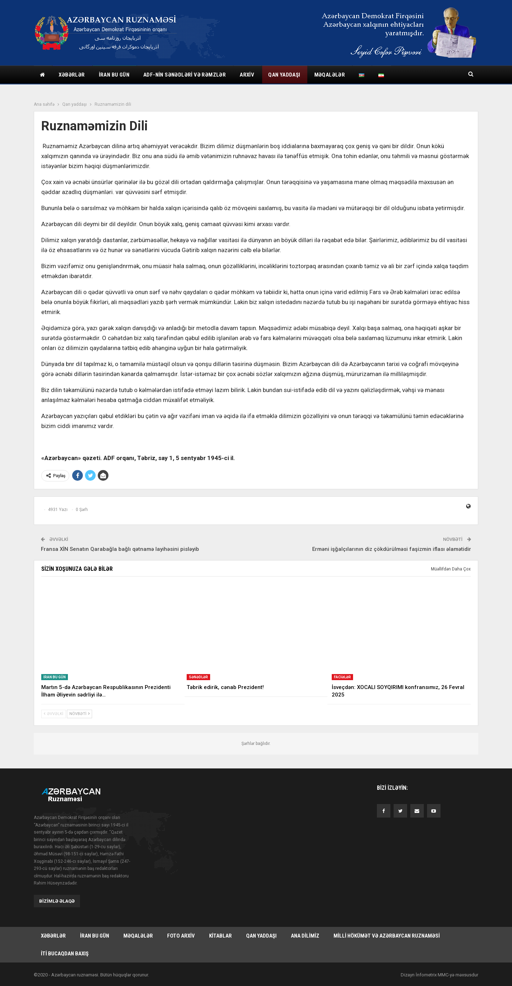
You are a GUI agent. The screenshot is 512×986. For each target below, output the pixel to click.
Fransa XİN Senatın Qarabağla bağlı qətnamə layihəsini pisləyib (120, 549)
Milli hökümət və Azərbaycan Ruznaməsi (387, 936)
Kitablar (220, 936)
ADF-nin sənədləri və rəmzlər (184, 75)
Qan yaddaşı (284, 75)
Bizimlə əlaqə (57, 901)
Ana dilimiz (305, 936)
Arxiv (247, 75)
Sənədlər (198, 677)
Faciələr (342, 677)
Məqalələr (329, 75)
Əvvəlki (53, 713)
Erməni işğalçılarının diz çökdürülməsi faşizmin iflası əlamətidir (391, 549)
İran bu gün (114, 75)
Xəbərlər (72, 75)
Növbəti (79, 713)
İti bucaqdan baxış (65, 953)
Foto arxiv (181, 936)
